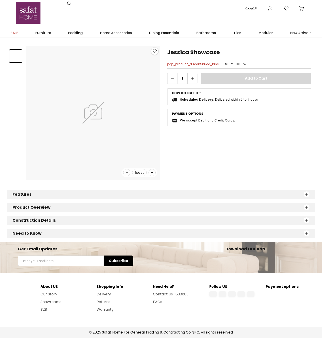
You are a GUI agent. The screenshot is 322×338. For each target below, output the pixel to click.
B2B (43, 309)
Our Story (48, 294)
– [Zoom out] (127, 172)
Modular (265, 32)
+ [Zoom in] (152, 172)
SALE (14, 32)
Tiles (237, 32)
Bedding (75, 32)
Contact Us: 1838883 (171, 294)
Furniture (43, 32)
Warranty (105, 309)
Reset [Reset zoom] (139, 172)
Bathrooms (206, 32)
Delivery (104, 294)
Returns (103, 301)
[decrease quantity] (172, 78)
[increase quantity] (192, 78)
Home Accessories (116, 32)
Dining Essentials (164, 32)
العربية (251, 8)
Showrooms (50, 301)
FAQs (157, 301)
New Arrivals (300, 32)
